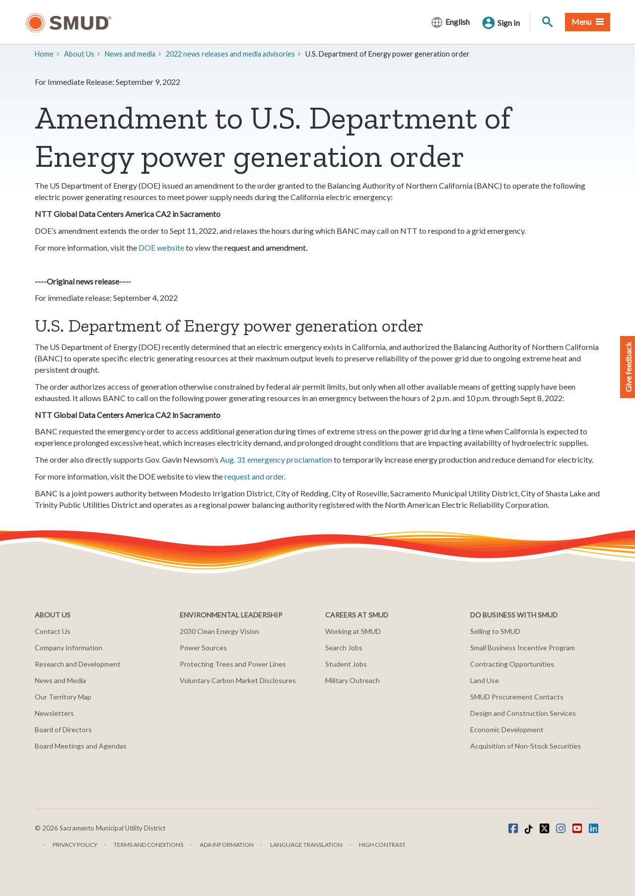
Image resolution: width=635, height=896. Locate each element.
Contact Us (53, 631)
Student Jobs (346, 664)
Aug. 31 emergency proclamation (276, 459)
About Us (79, 54)
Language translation (306, 844)
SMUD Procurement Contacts (517, 696)
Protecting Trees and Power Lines (233, 664)
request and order (254, 476)
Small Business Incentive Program (522, 647)
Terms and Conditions (148, 844)
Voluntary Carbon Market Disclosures (238, 680)
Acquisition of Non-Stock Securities (525, 746)
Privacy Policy (75, 844)
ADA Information (227, 844)
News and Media (60, 680)
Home (44, 54)
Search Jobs (343, 647)
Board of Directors (63, 729)
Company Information (68, 647)
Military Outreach (352, 680)
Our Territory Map (63, 696)
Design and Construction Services (523, 713)
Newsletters (54, 713)
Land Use (484, 680)
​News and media (130, 54)
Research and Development (78, 664)
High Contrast (382, 844)
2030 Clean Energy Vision (219, 631)
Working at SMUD (353, 631)
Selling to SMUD (495, 631)
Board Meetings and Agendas (81, 746)
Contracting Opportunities (512, 664)
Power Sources (203, 647)
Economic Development (507, 729)
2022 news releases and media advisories (230, 54)
